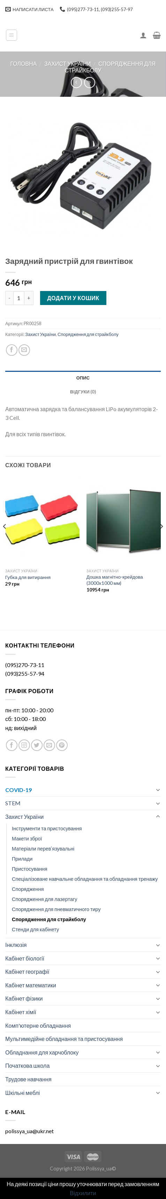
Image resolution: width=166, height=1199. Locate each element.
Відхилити (83, 1193)
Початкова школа (27, 1065)
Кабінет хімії (20, 1012)
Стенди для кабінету (35, 929)
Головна (23, 63)
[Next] (161, 540)
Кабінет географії (27, 971)
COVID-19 (18, 789)
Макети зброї (27, 838)
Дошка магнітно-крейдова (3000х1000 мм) (114, 580)
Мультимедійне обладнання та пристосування (64, 1038)
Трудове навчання (28, 1079)
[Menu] (11, 35)
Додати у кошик (73, 298)
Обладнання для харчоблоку (41, 1052)
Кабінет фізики (24, 998)
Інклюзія (16, 944)
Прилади (22, 859)
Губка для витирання (28, 577)
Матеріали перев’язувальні (43, 849)
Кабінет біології (24, 958)
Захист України (67, 63)
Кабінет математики (30, 985)
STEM (13, 803)
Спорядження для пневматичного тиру (56, 909)
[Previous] (4, 540)
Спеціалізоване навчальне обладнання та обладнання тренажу (85, 879)
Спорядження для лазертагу (44, 899)
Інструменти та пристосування (47, 828)
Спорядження (28, 889)
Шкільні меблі (22, 1092)
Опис (83, 378)
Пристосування (29, 869)
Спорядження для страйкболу (88, 334)
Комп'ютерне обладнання (38, 1025)
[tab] (83, 378)
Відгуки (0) (83, 391)
